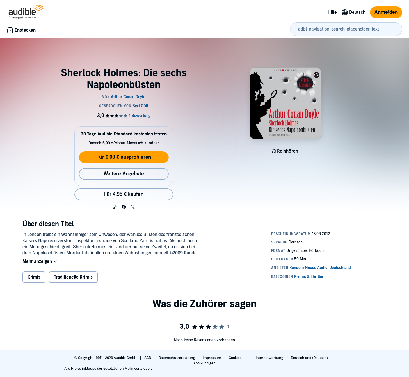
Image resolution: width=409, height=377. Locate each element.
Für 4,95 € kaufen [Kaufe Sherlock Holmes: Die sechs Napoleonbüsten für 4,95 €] (123, 194)
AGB (148, 358)
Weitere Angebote (124, 174)
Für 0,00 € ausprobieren (123, 157)
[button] (115, 207)
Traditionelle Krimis (73, 277)
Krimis (34, 277)
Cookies (235, 358)
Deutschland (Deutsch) (310, 358)
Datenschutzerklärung (177, 358)
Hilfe (332, 12)
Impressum (212, 358)
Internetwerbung (270, 358)
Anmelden (386, 12)
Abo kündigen (204, 363)
